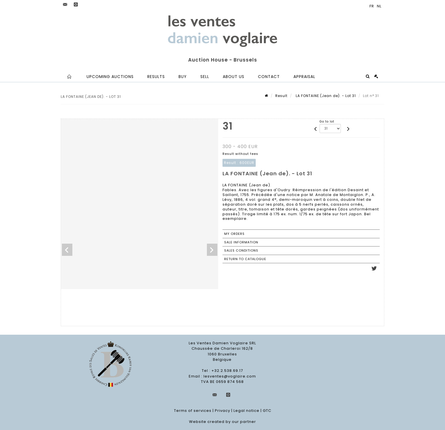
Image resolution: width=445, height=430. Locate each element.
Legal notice (246, 410)
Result (281, 95)
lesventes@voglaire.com (229, 376)
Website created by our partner (222, 421)
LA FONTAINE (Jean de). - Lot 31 (325, 95)
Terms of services (192, 410)
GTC (267, 410)
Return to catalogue (245, 259)
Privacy (222, 410)
